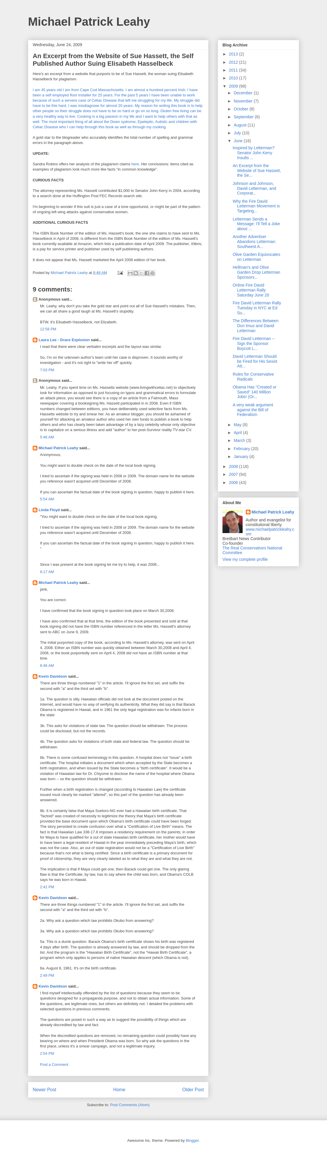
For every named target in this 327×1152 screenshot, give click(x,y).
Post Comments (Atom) (129, 1105)
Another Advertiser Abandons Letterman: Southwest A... (254, 241)
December (243, 93)
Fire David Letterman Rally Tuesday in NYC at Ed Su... (257, 308)
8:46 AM (47, 665)
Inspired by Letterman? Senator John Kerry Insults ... (253, 152)
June (238, 140)
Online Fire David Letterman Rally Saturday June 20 (251, 290)
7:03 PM (47, 370)
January (241, 456)
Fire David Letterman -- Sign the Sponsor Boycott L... (254, 343)
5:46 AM (47, 437)
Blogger (192, 1140)
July (238, 133)
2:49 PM (47, 975)
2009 (234, 86)
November (243, 101)
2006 (234, 482)
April (238, 432)
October (241, 109)
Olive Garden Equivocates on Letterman (256, 257)
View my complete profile (245, 559)
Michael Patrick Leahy (89, 21)
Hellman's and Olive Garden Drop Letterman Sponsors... (256, 272)
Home (119, 1089)
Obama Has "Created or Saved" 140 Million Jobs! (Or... (254, 392)
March (240, 440)
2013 (234, 54)
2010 (234, 78)
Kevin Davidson (53, 676)
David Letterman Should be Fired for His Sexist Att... (255, 361)
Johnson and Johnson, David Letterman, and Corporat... (254, 188)
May (238, 424)
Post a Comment (54, 1064)
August (240, 125)
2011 (234, 70)
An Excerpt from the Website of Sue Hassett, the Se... (257, 170)
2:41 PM (47, 887)
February (242, 448)
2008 (234, 466)
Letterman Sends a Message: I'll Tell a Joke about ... (256, 224)
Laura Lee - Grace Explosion (64, 340)
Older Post (193, 1089)
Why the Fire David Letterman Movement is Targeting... (256, 206)
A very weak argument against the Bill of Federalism (253, 409)
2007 (234, 474)
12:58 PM (48, 329)
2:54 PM (47, 1053)
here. (135, 164)
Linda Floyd (49, 510)
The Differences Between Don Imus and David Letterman (256, 325)
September (244, 116)
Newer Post (44, 1089)
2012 (234, 62)
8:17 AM (47, 572)
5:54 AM (47, 499)
